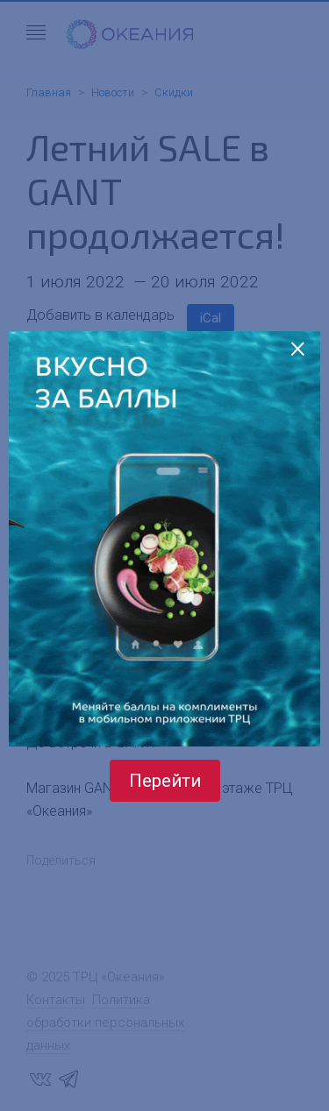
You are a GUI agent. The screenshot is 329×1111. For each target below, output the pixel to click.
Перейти (165, 780)
